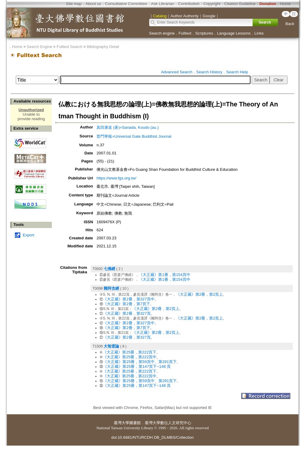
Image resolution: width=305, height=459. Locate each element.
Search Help (237, 72)
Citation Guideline (240, 3)
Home (285, 3)
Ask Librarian (162, 3)
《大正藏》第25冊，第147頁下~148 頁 (137, 366)
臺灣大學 (121, 423)
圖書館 (135, 423)
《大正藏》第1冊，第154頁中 (164, 274)
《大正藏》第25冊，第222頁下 (129, 352)
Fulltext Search (70, 46)
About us (93, 3)
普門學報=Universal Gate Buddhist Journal (134, 136)
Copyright (211, 3)
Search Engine (39, 46)
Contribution (189, 3)
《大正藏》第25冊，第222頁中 (129, 357)
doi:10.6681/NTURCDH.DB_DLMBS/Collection (152, 437)
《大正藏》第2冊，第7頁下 (126, 304)
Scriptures (204, 33)
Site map (74, 3)
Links (259, 33)
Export (28, 235)
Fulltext (184, 33)
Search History (209, 72)
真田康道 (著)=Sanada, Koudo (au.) (127, 127)
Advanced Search (176, 72)
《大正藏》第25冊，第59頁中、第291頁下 (140, 361)
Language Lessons (233, 33)
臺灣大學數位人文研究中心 (168, 423)
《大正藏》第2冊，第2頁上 (199, 294)
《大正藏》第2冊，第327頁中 (129, 299)
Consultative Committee (126, 3)
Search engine (162, 33)
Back (289, 23)
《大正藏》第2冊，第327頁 (127, 313)
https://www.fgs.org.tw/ (116, 178)
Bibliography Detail (103, 46)
